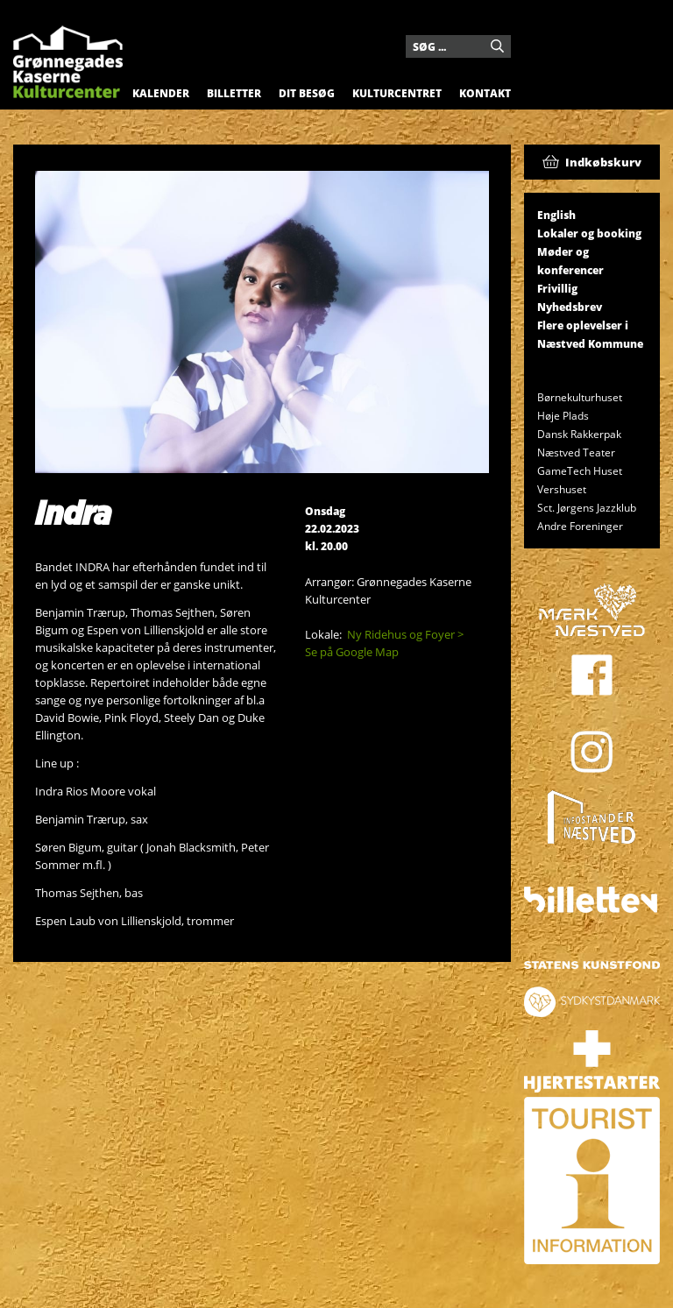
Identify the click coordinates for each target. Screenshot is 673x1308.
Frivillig (557, 288)
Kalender (160, 93)
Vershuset (561, 489)
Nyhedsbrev (569, 307)
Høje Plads (563, 415)
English (556, 215)
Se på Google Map (352, 652)
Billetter (234, 93)
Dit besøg (307, 93)
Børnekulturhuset (579, 397)
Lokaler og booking (589, 233)
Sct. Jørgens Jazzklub (586, 507)
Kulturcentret (397, 93)
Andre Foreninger (580, 526)
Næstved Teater (576, 452)
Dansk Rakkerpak (579, 434)
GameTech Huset (579, 470)
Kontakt (485, 93)
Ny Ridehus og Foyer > (405, 634)
